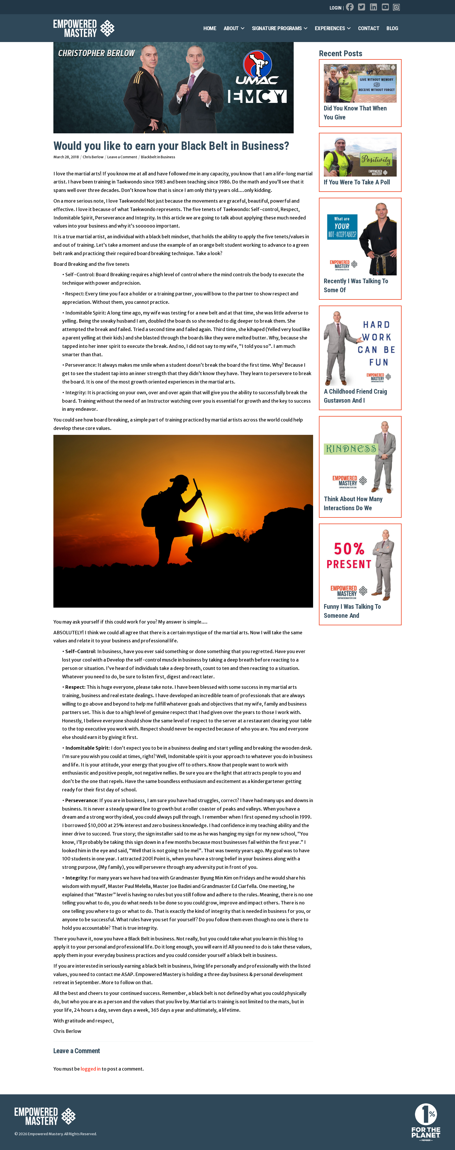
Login (336, 8)
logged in (91, 1069)
